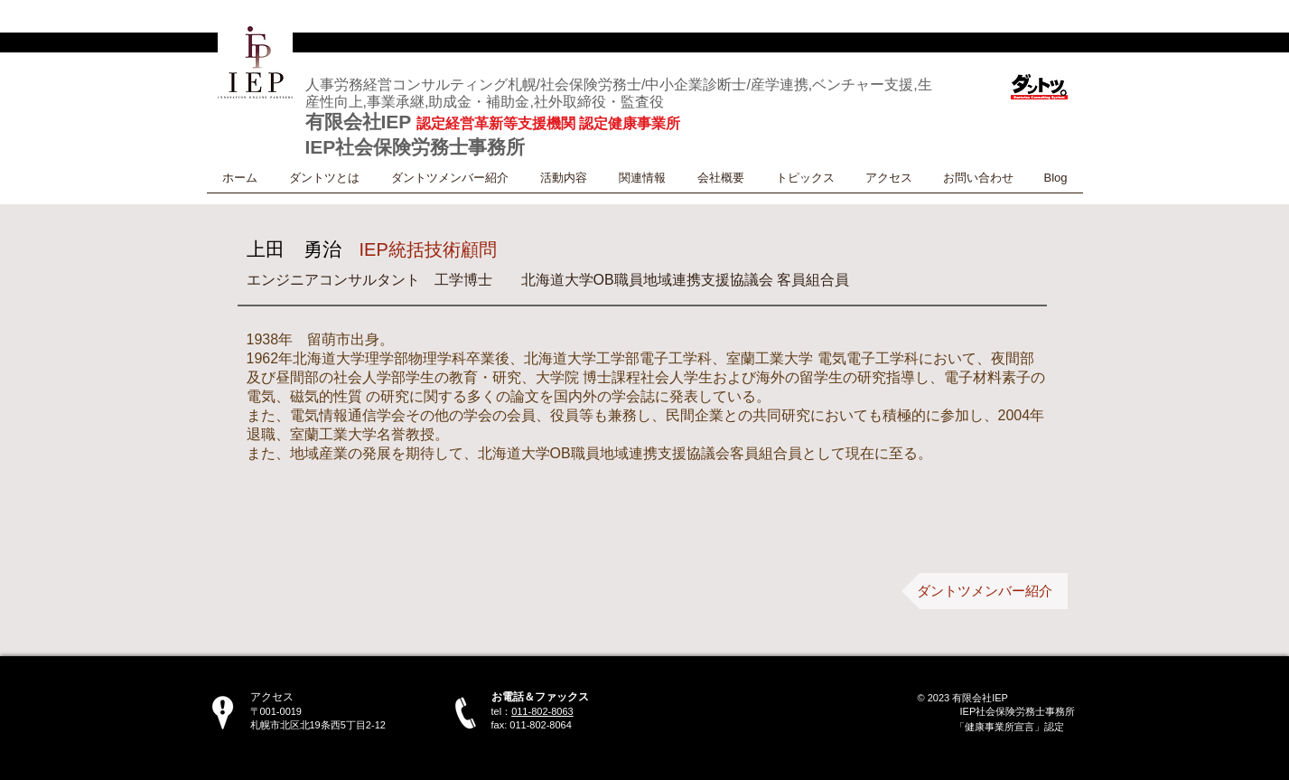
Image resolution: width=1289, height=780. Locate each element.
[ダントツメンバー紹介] (984, 591)
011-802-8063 (542, 711)
